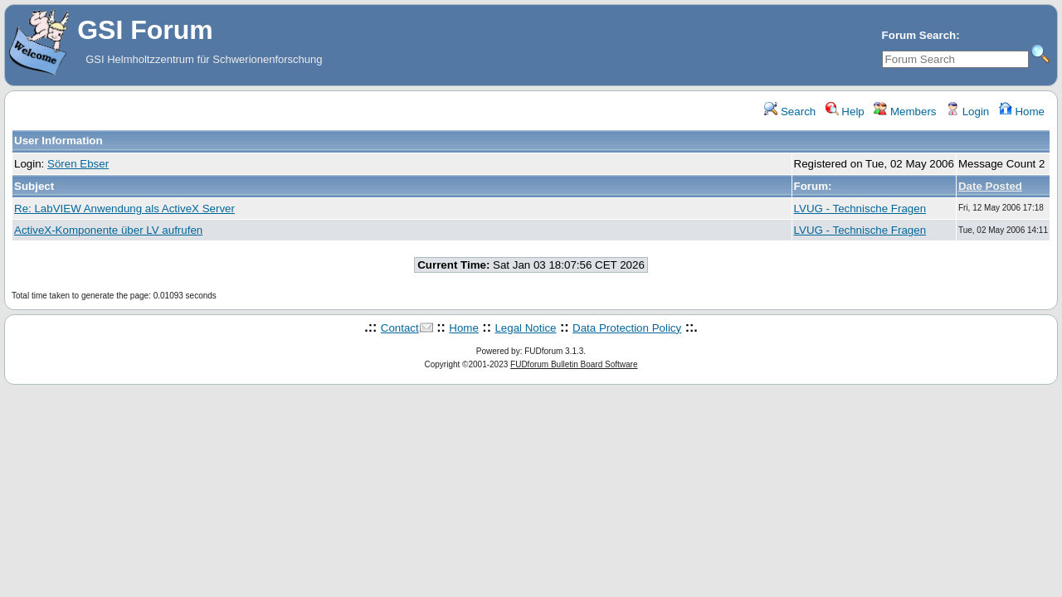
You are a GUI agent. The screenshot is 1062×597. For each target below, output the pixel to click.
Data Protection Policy (626, 328)
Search (790, 111)
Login (967, 111)
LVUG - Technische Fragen (860, 208)
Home (1022, 111)
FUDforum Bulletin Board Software (573, 364)
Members (905, 111)
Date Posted (990, 186)
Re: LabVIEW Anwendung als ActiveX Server (124, 208)
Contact (400, 328)
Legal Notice (525, 328)
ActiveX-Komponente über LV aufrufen (108, 230)
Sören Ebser (78, 164)
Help (845, 111)
